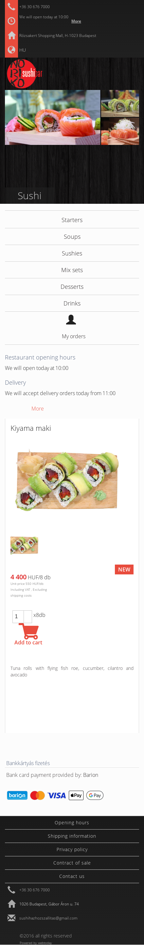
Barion (90, 775)
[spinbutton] (18, 616)
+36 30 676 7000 (34, 6)
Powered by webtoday (36, 942)
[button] (28, 614)
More (76, 21)
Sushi (30, 195)
